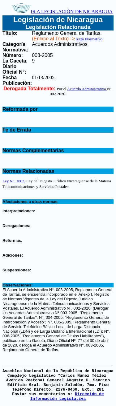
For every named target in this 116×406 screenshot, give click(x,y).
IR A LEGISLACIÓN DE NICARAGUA (62, 11)
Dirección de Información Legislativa (67, 396)
